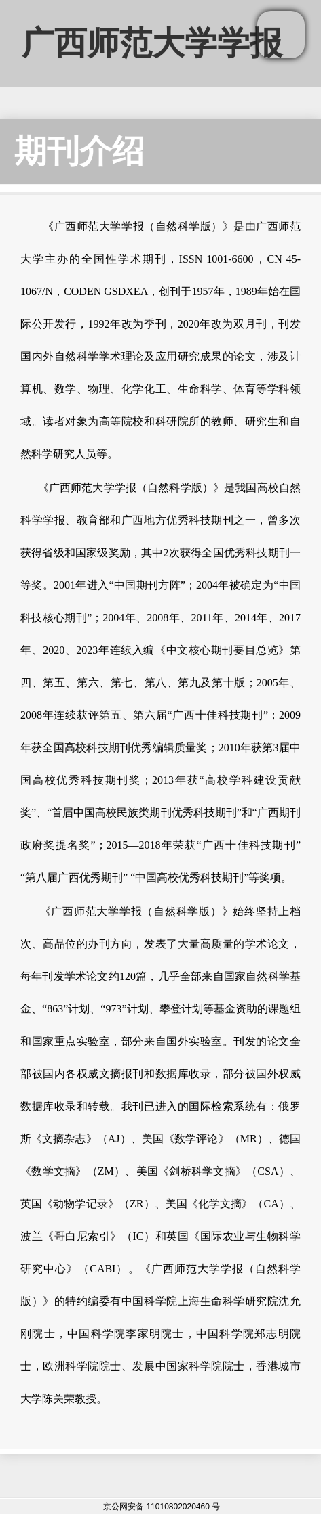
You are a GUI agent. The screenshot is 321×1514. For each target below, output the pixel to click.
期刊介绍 (79, 151)
